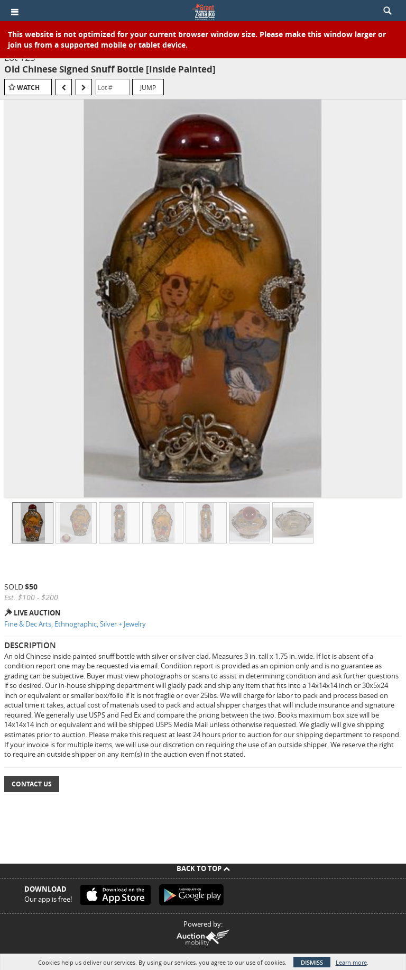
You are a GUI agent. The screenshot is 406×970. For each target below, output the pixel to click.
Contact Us (32, 783)
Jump (148, 87)
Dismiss (312, 962)
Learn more (351, 962)
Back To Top (203, 868)
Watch (28, 87)
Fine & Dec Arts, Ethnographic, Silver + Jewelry (75, 624)
